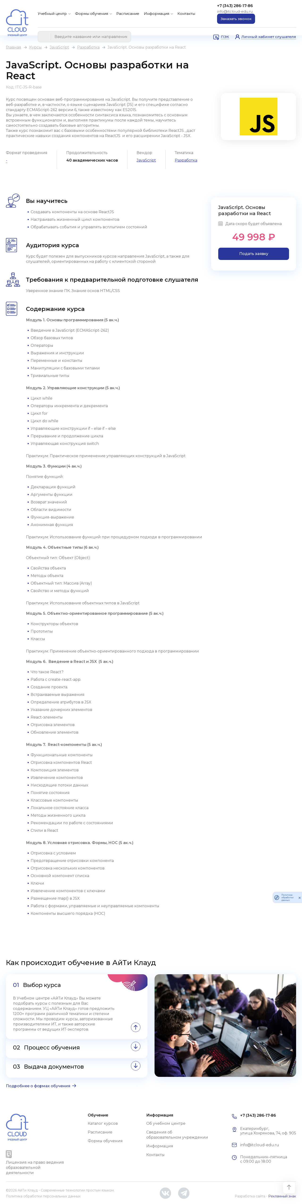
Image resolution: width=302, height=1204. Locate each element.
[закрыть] (300, 897)
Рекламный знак (282, 1196)
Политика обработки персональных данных (43, 1196)
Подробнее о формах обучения (38, 1086)
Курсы (35, 47)
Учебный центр (52, 13)
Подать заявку (253, 253)
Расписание (127, 13)
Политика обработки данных (287, 897)
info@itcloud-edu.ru (235, 11)
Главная (13, 47)
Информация (156, 13)
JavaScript (59, 47)
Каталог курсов (103, 1123)
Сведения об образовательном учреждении (177, 1135)
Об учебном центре (165, 1123)
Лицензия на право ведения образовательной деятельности (35, 1167)
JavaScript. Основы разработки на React (244, 210)
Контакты (186, 13)
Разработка (88, 47)
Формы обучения (91, 13)
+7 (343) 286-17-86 (235, 6)
